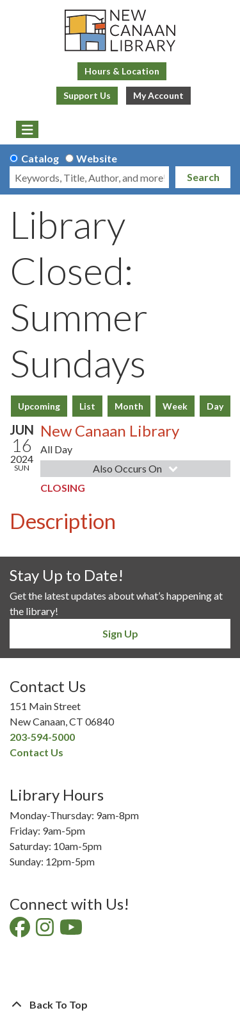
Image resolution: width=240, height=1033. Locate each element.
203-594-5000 (42, 737)
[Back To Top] (120, 1004)
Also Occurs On (136, 468)
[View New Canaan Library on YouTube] (72, 930)
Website (96, 158)
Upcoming (39, 406)
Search (203, 177)
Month (129, 406)
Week (175, 406)
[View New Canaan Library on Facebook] (21, 930)
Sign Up (120, 633)
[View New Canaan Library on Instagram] (46, 930)
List (87, 406)
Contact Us (36, 752)
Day (215, 406)
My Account (158, 95)
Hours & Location (121, 70)
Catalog (40, 158)
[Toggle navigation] (27, 130)
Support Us (87, 95)
